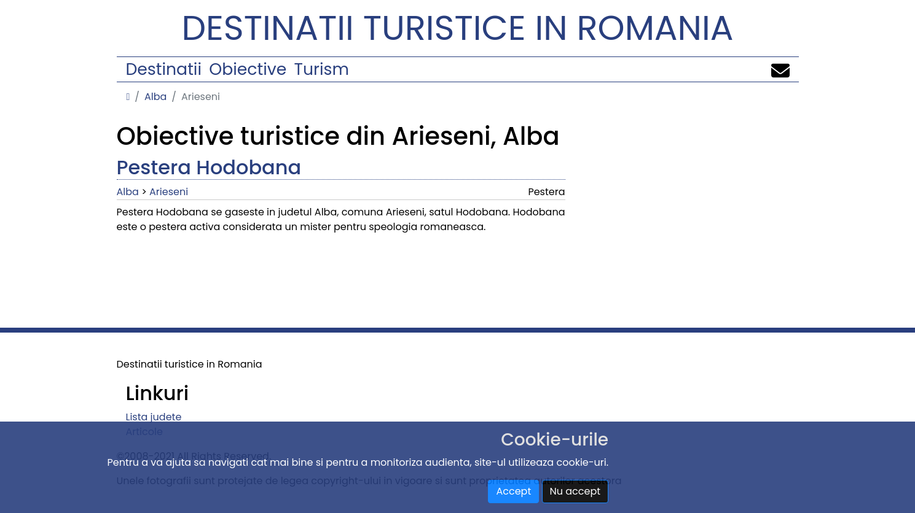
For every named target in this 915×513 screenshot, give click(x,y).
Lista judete (154, 417)
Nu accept (575, 491)
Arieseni (168, 192)
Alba (155, 97)
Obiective (247, 69)
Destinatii (164, 69)
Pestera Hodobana (209, 167)
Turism (321, 69)
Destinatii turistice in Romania (458, 28)
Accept (513, 491)
